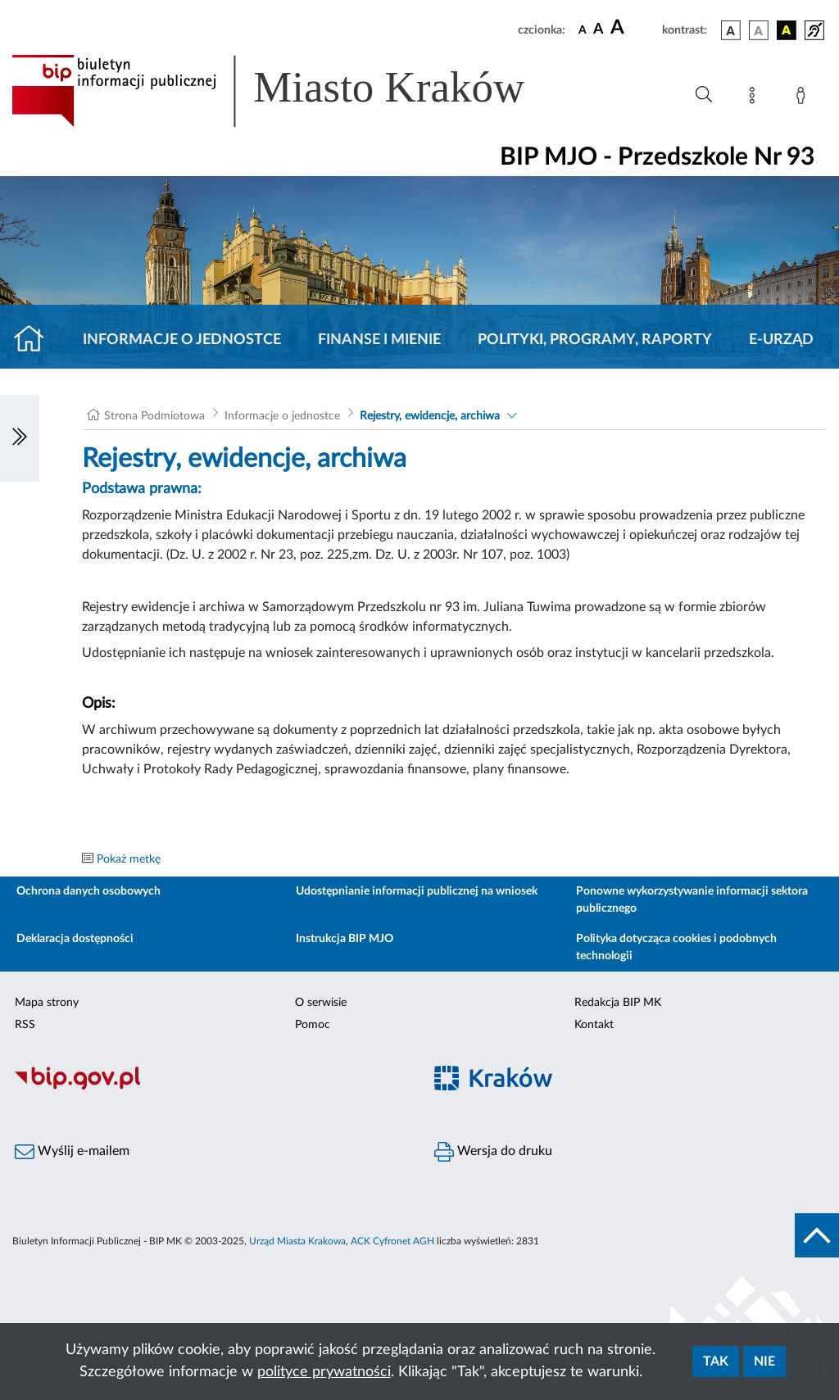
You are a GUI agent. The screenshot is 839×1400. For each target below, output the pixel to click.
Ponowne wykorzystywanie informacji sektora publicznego (692, 900)
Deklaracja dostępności (75, 939)
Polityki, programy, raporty (595, 340)
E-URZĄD (781, 340)
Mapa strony (47, 1002)
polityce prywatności (324, 1372)
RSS (25, 1025)
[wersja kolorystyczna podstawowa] (731, 30)
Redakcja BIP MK (617, 1002)
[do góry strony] (817, 1235)
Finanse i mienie (379, 340)
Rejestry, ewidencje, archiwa (430, 416)
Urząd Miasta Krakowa (297, 1241)
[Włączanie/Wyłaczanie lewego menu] (19, 438)
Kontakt (594, 1025)
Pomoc (312, 1025)
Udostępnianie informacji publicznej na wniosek (416, 891)
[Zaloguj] (803, 98)
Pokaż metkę (129, 859)
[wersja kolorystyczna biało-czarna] (758, 30)
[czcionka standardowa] (582, 29)
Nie (764, 1361)
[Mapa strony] (755, 98)
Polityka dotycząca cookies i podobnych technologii (676, 947)
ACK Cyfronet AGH (392, 1241)
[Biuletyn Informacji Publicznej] (209, 1087)
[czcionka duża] (634, 28)
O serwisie (321, 1002)
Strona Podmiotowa (154, 416)
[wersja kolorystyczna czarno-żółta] (786, 30)
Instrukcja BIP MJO (344, 939)
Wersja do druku (493, 1152)
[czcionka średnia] (598, 30)
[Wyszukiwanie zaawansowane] (704, 95)
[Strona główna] (35, 340)
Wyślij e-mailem (72, 1152)
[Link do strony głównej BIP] (291, 91)
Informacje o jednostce (182, 340)
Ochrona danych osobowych (88, 891)
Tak (715, 1361)
